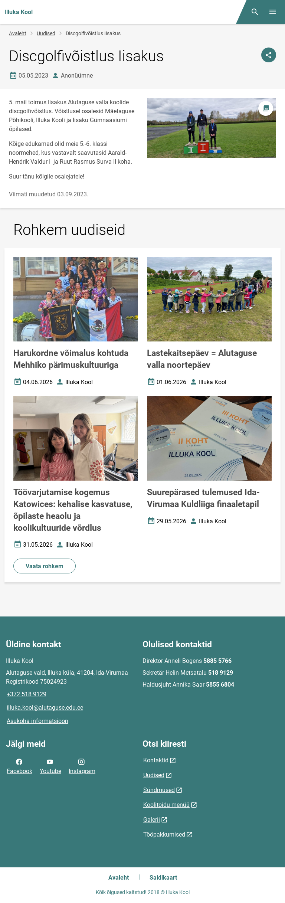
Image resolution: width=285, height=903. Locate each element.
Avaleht (17, 33)
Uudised (46, 33)
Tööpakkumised (164, 834)
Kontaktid (155, 760)
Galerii (151, 819)
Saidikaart (163, 877)
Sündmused (159, 790)
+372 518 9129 (26, 694)
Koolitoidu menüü (166, 804)
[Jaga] (268, 55)
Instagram (82, 766)
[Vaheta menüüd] (272, 11)
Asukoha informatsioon (37, 720)
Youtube (50, 766)
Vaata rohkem (44, 566)
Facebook (19, 766)
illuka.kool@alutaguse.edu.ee (45, 707)
